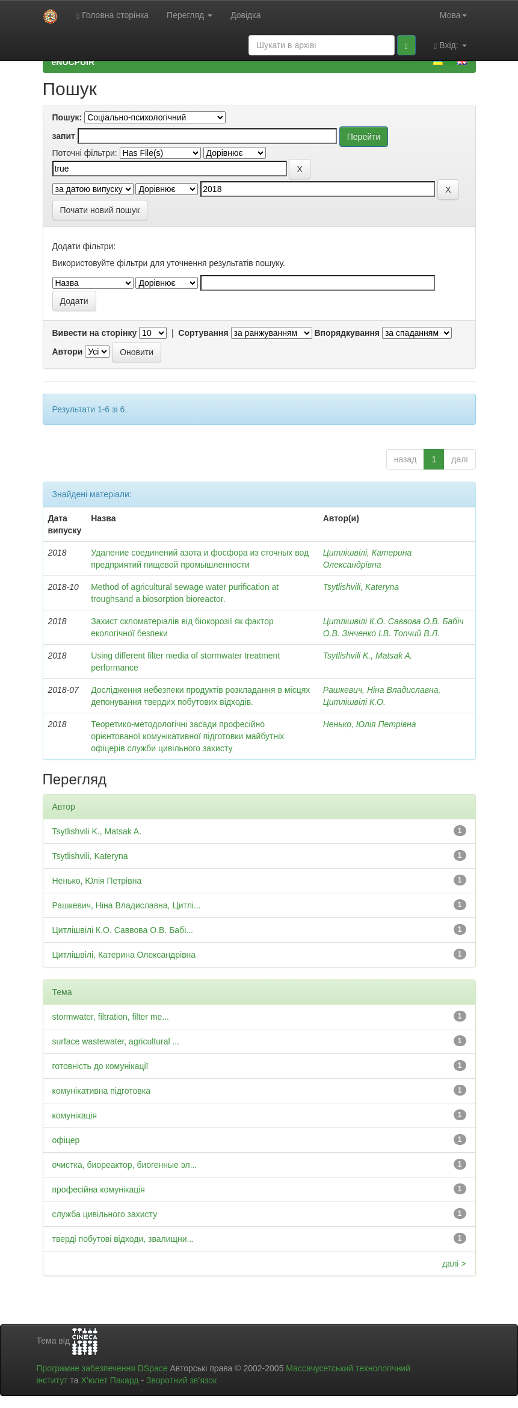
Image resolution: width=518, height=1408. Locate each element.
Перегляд (189, 15)
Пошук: (67, 117)
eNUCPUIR (73, 62)
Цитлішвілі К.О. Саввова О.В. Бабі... (122, 930)
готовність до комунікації (100, 1066)
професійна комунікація (98, 1189)
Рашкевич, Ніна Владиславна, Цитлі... (126, 905)
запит (63, 136)
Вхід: (450, 45)
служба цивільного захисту (105, 1214)
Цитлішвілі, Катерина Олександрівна (124, 955)
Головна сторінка (112, 15)
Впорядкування (347, 333)
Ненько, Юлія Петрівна (369, 724)
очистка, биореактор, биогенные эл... (124, 1165)
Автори (67, 351)
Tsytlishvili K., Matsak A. (368, 655)
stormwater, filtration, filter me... (111, 1017)
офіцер (66, 1140)
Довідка (245, 15)
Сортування (203, 333)
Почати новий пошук (100, 210)
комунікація (74, 1115)
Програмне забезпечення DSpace (102, 1368)
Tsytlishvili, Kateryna (361, 587)
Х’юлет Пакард (109, 1380)
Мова (453, 15)
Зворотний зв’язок (181, 1380)
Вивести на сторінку (94, 333)
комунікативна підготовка (101, 1091)
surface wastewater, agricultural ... (116, 1041)
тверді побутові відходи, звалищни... (123, 1239)
